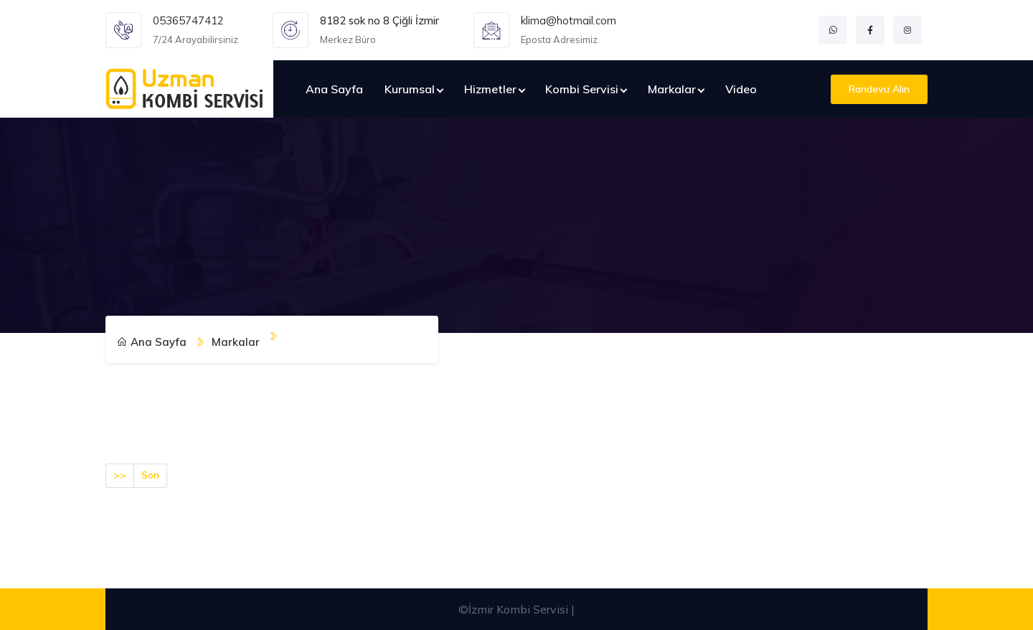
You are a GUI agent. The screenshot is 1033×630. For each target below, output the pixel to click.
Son (150, 475)
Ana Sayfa (334, 89)
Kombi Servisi (581, 89)
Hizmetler (490, 89)
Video (741, 89)
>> (119, 475)
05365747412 (188, 20)
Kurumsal (410, 89)
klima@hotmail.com (568, 20)
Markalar (672, 89)
